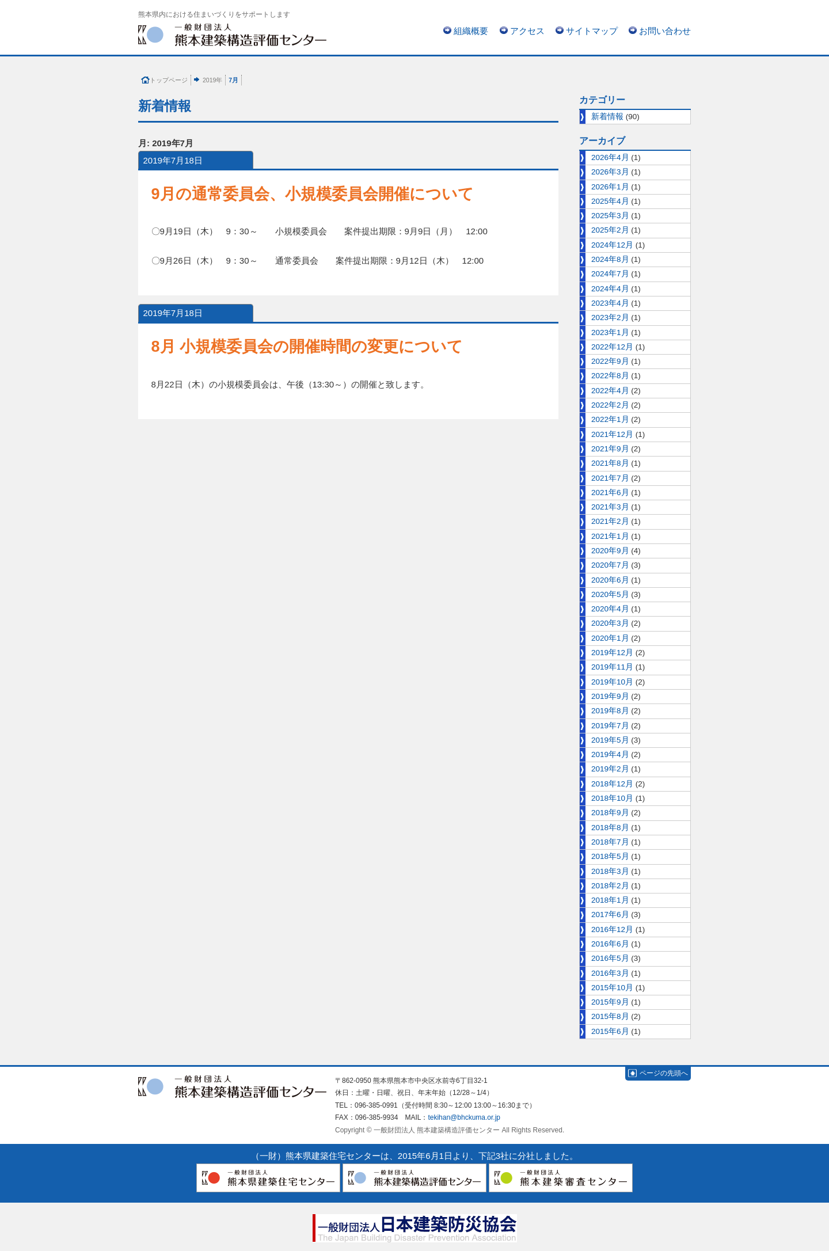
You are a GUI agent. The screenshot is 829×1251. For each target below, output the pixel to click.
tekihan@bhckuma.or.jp (464, 1117)
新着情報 (607, 116)
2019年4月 (610, 754)
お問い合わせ (665, 31)
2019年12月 (612, 652)
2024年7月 (610, 273)
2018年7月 (610, 842)
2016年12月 (612, 929)
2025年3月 (610, 215)
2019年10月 (612, 682)
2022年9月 (610, 361)
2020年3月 (610, 623)
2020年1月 (610, 638)
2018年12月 (612, 784)
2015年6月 (610, 1031)
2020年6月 (610, 580)
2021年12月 (612, 434)
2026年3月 (610, 172)
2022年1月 (610, 419)
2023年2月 (610, 317)
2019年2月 (610, 769)
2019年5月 (610, 740)
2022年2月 (610, 405)
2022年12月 (612, 347)
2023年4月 (610, 303)
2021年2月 (610, 521)
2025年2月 (610, 230)
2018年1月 (610, 900)
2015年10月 (612, 987)
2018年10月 (612, 798)
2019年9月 (610, 696)
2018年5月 (610, 856)
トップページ (169, 80)
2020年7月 (610, 565)
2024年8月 (610, 259)
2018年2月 (610, 885)
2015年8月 (610, 1016)
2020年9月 (610, 550)
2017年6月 (610, 914)
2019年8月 (610, 710)
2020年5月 (610, 594)
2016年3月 (610, 973)
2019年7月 (610, 725)
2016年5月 (610, 958)
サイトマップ (592, 31)
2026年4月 (610, 157)
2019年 (212, 80)
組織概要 (471, 31)
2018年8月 (610, 827)
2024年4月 (610, 288)
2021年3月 (610, 507)
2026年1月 (610, 186)
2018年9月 (610, 812)
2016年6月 (610, 944)
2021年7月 (610, 478)
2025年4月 (610, 201)
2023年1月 (610, 332)
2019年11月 (612, 667)
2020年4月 (610, 608)
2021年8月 (610, 463)
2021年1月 (610, 536)
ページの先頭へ (664, 1073)
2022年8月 (610, 375)
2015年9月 (610, 1002)
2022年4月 (610, 390)
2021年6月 (610, 492)
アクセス (527, 31)
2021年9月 (610, 448)
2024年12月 (612, 245)
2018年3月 (610, 871)
